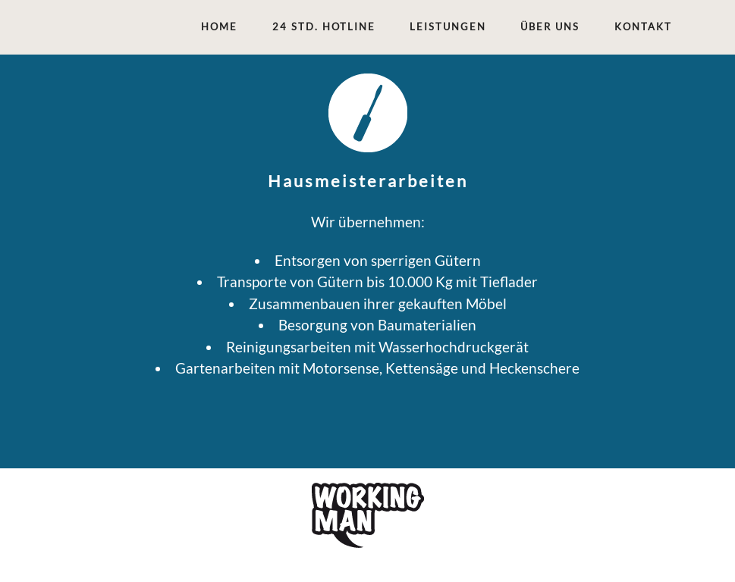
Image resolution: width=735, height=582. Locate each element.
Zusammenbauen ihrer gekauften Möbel (378, 303)
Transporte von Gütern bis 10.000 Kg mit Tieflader (377, 281)
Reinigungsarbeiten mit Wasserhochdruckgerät (377, 346)
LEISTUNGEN (448, 26)
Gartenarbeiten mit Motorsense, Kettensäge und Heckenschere (377, 368)
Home (219, 26)
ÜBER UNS (550, 26)
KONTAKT (643, 26)
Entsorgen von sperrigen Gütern (378, 260)
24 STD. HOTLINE (323, 26)
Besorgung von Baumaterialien (377, 324)
